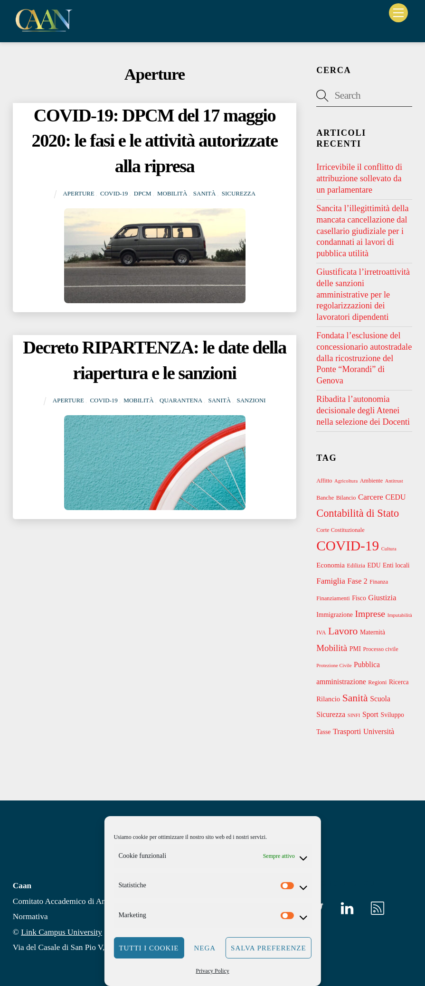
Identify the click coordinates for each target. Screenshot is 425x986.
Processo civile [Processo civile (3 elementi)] (380, 649)
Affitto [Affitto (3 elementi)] (324, 480)
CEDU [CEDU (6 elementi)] (396, 497)
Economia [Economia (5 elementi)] (330, 565)
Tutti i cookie (149, 948)
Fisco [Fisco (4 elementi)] (359, 598)
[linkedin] (349, 907)
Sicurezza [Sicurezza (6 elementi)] (330, 714)
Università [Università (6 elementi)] (378, 731)
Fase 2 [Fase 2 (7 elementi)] (357, 581)
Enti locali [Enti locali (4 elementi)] (396, 565)
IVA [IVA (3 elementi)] (321, 632)
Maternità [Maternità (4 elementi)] (372, 632)
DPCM (142, 193)
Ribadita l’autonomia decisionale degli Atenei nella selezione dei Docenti (363, 410)
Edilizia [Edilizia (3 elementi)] (356, 565)
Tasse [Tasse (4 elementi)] (323, 731)
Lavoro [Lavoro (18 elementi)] (343, 631)
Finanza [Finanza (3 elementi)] (378, 581)
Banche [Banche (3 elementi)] (325, 497)
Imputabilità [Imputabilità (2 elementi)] (399, 615)
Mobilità (172, 193)
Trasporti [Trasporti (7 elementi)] (347, 731)
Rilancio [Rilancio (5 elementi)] (328, 699)
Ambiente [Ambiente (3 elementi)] (371, 480)
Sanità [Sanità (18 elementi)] (355, 698)
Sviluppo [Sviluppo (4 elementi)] (392, 714)
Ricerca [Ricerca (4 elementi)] (399, 682)
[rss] (379, 907)
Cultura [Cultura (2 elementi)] (389, 548)
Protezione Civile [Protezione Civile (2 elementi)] (333, 665)
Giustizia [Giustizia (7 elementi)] (382, 597)
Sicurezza (238, 193)
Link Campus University (61, 932)
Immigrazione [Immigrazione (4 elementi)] (334, 614)
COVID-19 (114, 193)
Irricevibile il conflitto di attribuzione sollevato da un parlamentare (359, 178)
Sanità (204, 193)
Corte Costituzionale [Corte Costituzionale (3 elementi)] (340, 530)
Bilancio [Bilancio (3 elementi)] (346, 497)
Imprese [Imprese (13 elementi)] (370, 613)
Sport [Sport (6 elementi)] (370, 714)
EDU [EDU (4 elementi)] (373, 565)
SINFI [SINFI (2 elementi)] (354, 715)
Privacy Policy (212, 970)
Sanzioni (250, 400)
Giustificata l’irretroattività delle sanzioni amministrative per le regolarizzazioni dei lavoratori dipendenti (363, 294)
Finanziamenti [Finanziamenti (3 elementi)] (332, 598)
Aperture (78, 193)
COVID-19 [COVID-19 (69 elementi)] (347, 545)
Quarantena (181, 400)
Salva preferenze (268, 948)
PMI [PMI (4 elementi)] (355, 648)
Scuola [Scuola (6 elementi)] (380, 699)
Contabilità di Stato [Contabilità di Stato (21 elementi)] (357, 513)
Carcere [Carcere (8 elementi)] (370, 497)
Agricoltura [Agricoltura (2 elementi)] (346, 481)
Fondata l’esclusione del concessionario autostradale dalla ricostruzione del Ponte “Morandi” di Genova (364, 358)
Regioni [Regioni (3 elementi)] (377, 682)
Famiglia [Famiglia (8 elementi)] (330, 581)
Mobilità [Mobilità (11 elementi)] (331, 648)
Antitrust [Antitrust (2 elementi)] (394, 481)
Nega (205, 948)
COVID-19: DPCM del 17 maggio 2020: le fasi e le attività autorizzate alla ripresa (155, 141)
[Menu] (398, 12)
